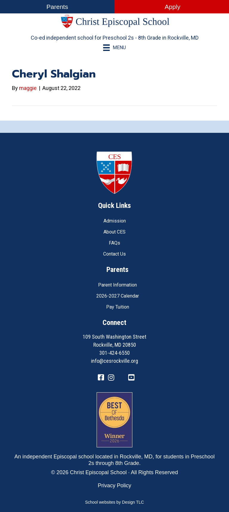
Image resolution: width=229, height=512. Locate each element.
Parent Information (117, 285)
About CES (114, 232)
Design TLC (133, 502)
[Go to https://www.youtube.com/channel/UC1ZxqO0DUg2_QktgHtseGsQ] (131, 378)
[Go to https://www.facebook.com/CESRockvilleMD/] (100, 378)
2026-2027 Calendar (117, 296)
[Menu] (114, 48)
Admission (114, 221)
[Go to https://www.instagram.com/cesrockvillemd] (110, 378)
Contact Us (114, 254)
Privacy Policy (114, 485)
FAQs (114, 243)
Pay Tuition (117, 307)
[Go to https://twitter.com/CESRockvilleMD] (121, 378)
